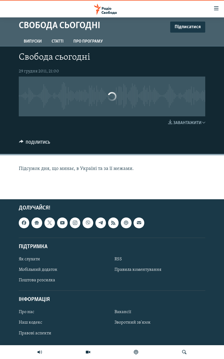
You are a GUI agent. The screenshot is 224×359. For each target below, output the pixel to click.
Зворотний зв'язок (132, 322)
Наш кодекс (30, 322)
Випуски (33, 41)
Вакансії (122, 312)
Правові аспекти (35, 333)
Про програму (88, 41)
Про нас (26, 312)
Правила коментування (137, 270)
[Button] (34, 143)
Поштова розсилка (37, 280)
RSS (118, 259)
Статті (57, 41)
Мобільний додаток (38, 270)
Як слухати (29, 259)
